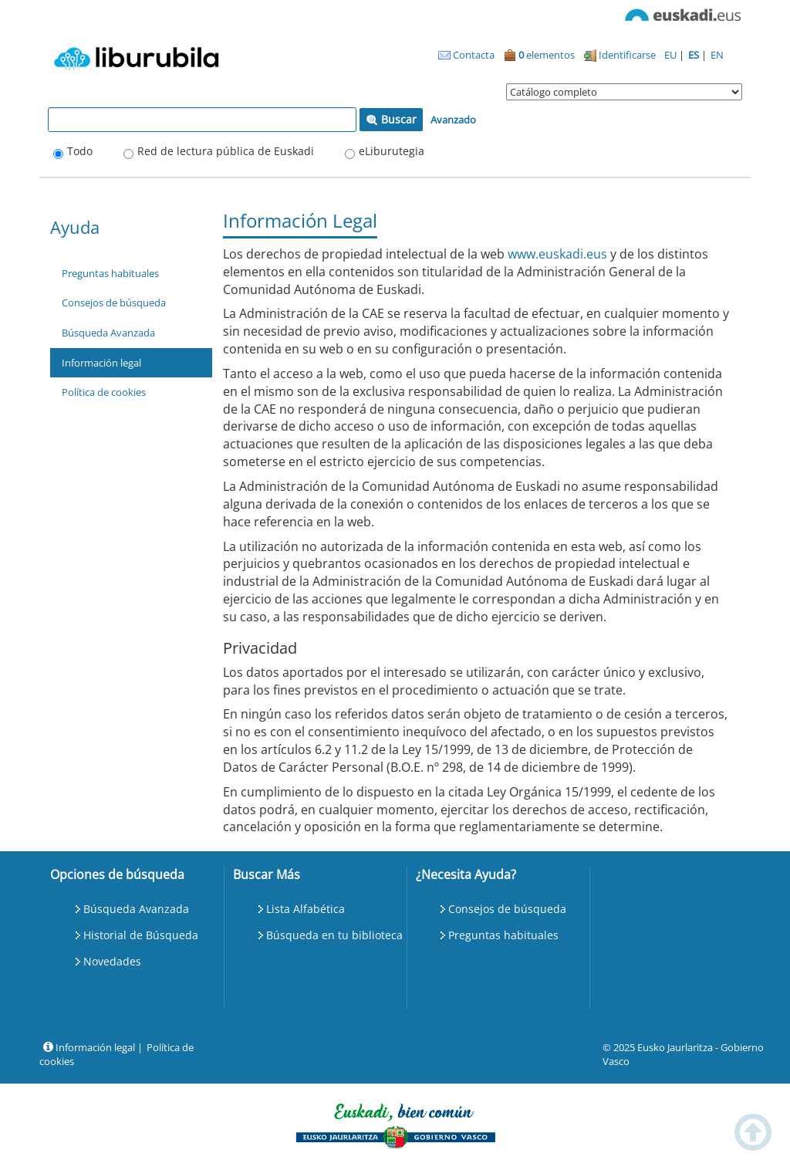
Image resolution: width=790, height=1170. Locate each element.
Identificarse (620, 55)
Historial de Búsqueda (140, 935)
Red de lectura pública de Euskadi (225, 151)
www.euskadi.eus (557, 253)
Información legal (101, 363)
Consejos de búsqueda (114, 302)
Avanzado (453, 120)
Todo (80, 151)
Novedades (112, 961)
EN (717, 55)
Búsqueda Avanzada (108, 333)
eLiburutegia (391, 151)
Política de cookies (104, 392)
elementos (539, 55)
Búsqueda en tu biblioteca (334, 935)
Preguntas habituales (110, 273)
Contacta (466, 55)
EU (671, 55)
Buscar (391, 119)
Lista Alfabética (305, 908)
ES (694, 55)
